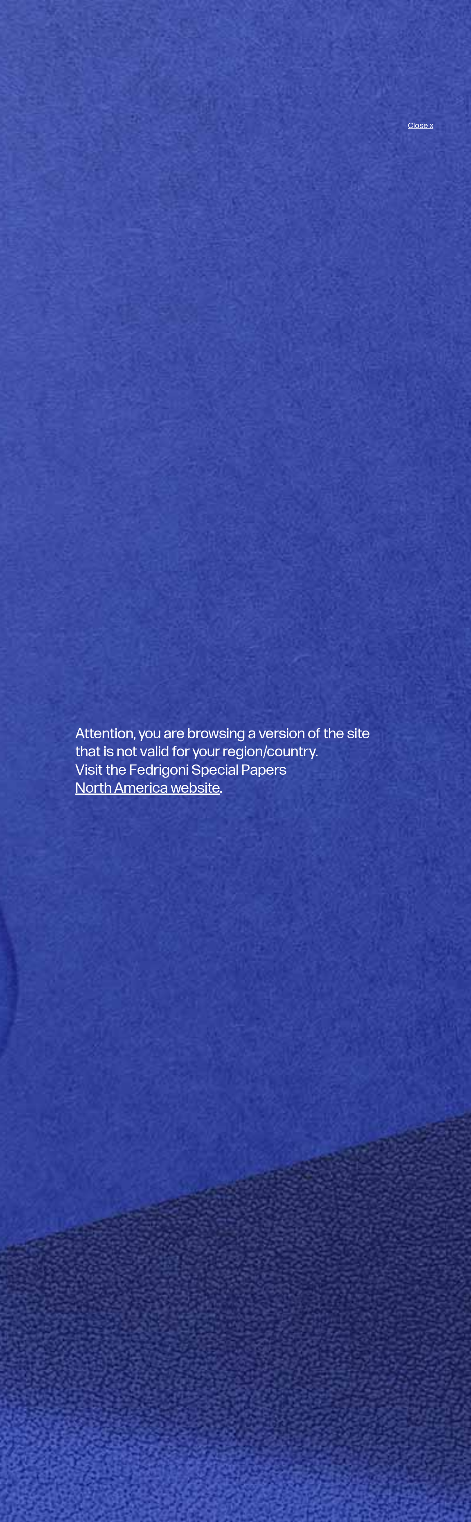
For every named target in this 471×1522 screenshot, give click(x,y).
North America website (147, 788)
